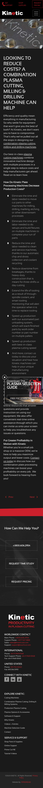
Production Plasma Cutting (15, 708)
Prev (9, 497)
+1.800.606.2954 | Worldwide (3, 4)
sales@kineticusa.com (19, 643)
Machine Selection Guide (14, 728)
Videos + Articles (11, 724)
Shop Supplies (22, 4)
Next (34, 497)
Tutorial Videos (10, 754)
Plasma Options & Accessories (17, 712)
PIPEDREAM (26, 782)
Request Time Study (21, 563)
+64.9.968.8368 (17, 654)
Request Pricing (37, 4)
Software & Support (12, 716)
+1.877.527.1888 (23, 640)
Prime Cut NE (9, 750)
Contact (7, 732)
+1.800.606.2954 (21, 545)
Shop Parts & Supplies (13, 742)
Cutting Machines (11, 698)
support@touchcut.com (21, 645)
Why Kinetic (9, 720)
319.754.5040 (16, 667)
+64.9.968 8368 (28, 656)
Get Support (8, 4)
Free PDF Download (21, 398)
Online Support (10, 746)
